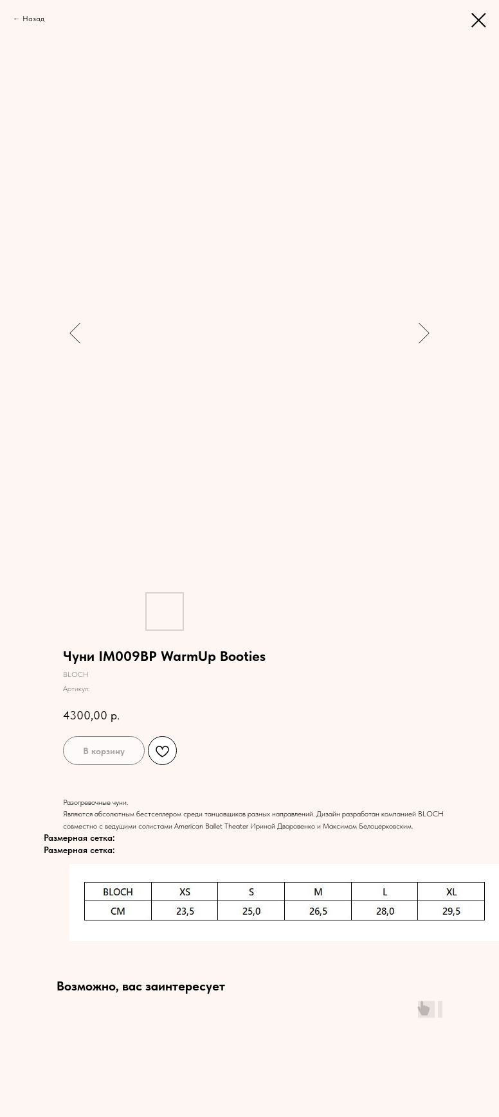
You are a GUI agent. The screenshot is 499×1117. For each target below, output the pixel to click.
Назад (33, 18)
